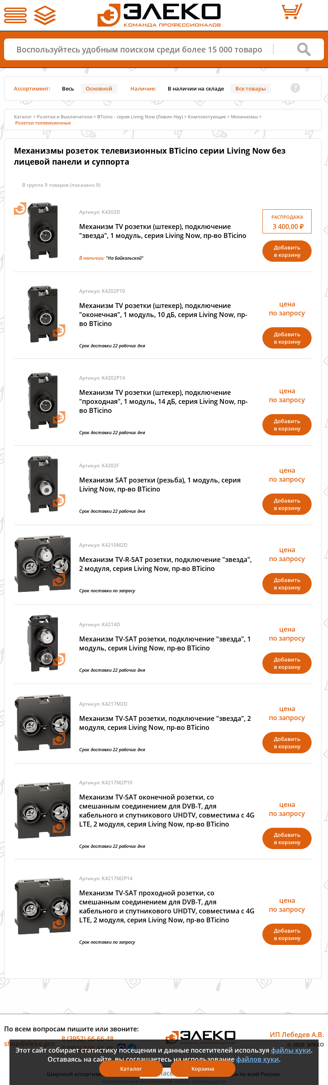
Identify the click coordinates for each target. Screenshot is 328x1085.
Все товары (250, 88)
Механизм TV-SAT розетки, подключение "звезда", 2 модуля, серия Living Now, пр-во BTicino (165, 723)
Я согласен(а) (164, 1073)
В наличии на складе (196, 88)
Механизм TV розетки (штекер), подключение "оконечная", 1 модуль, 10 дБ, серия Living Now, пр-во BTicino (163, 314)
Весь (68, 88)
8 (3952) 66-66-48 (87, 1038)
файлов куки (257, 1059)
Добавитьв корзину (287, 251)
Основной (99, 88)
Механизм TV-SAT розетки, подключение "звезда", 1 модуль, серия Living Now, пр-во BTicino (165, 643)
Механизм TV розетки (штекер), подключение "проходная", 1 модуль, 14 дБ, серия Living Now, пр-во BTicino (163, 401)
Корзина (202, 1068)
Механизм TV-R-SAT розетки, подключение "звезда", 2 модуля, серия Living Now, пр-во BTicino (165, 564)
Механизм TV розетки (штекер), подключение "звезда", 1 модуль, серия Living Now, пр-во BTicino (162, 231)
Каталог (23, 116)
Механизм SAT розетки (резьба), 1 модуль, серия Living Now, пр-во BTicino (160, 485)
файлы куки (291, 1050)
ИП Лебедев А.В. (297, 1034)
